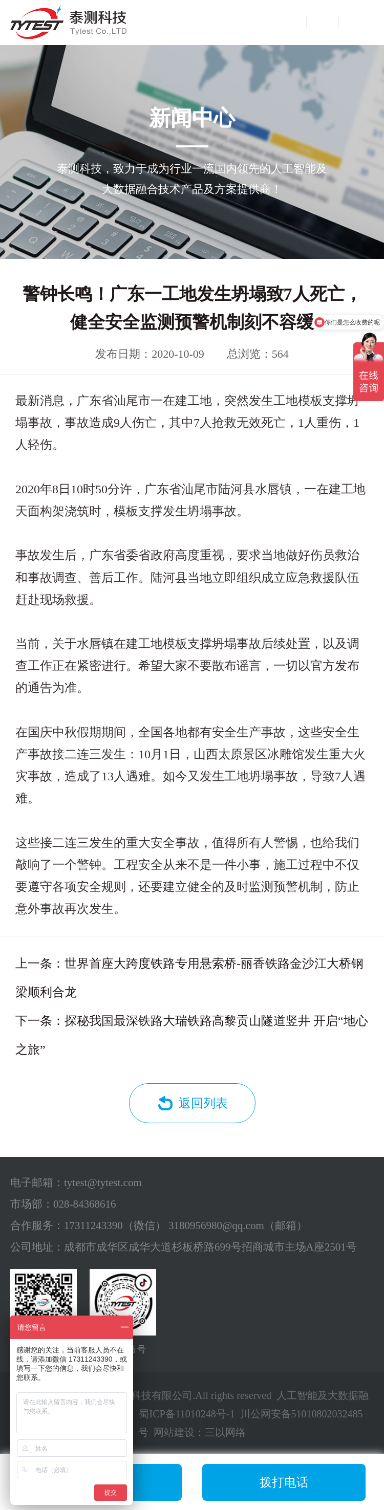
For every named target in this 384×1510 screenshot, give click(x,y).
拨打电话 (284, 1482)
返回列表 (203, 1103)
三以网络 (225, 1432)
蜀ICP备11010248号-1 (186, 1413)
